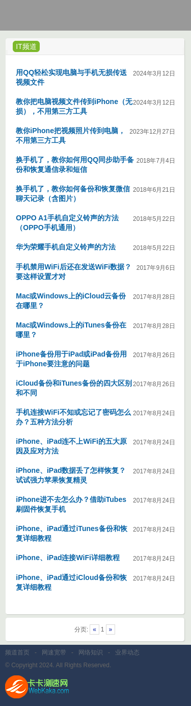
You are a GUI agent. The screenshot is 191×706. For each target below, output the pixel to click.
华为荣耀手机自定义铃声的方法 (66, 247)
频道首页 (17, 652)
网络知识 (90, 652)
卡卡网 (46, 18)
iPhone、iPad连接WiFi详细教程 (68, 557)
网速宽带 (54, 652)
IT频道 (26, 46)
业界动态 (127, 652)
